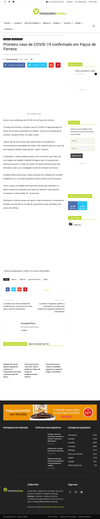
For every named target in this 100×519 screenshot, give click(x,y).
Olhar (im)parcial (74, 465)
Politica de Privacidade (68, 517)
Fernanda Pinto (12, 59)
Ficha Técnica (53, 517)
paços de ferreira (34, 279)
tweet (47, 290)
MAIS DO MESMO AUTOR (39, 344)
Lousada (18, 23)
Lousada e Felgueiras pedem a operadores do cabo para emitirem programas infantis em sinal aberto (51, 307)
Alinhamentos (75, 64)
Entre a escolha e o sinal (85, 71)
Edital (76, 225)
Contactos (69, 2)
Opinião (79, 23)
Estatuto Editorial (85, 517)
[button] (94, 26)
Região (8, 23)
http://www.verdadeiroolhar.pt (30, 327)
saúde (45, 279)
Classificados (80, 2)
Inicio (5, 35)
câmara (13, 279)
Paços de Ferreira (33, 23)
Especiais (9, 29)
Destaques (7, 39)
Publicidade (93, 2)
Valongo (68, 23)
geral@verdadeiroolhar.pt (54, 507)
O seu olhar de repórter (55, 2)
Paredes (47, 23)
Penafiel (57, 23)
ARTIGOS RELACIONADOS (15, 344)
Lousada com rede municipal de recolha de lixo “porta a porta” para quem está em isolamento (17, 306)
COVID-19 (22, 279)
